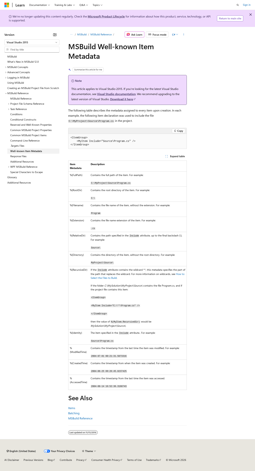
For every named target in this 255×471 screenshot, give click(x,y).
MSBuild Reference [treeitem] (20, 98)
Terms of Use (134, 460)
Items (71, 408)
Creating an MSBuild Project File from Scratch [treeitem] (33, 88)
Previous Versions (33, 460)
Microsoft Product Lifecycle (106, 16)
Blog (50, 460)
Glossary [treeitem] (12, 177)
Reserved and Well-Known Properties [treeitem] (31, 124)
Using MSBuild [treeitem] (15, 82)
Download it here (121, 99)
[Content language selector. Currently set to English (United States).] (21, 451)
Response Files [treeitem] (18, 156)
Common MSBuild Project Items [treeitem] (28, 135)
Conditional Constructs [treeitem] (23, 119)
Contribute (66, 460)
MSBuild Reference (101, 34)
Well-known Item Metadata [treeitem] (26, 151)
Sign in (247, 4)
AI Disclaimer (11, 460)
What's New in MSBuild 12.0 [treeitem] (23, 61)
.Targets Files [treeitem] (17, 145)
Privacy (80, 460)
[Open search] (237, 5)
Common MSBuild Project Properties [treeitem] (31, 130)
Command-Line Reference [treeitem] (25, 140)
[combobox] (31, 42)
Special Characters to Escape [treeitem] (26, 172)
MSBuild (82, 34)
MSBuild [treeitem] (12, 56)
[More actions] (183, 34)
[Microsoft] (6, 5)
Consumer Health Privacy (105, 460)
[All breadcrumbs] (71, 34)
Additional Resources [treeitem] (22, 161)
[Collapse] (54, 34)
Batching (73, 413)
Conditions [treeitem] (16, 114)
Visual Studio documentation (116, 94)
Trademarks (152, 460)
